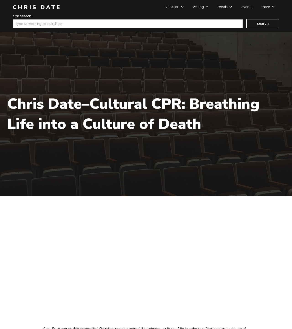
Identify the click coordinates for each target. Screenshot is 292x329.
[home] (37, 7)
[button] (174, 7)
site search (22, 16)
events (246, 7)
